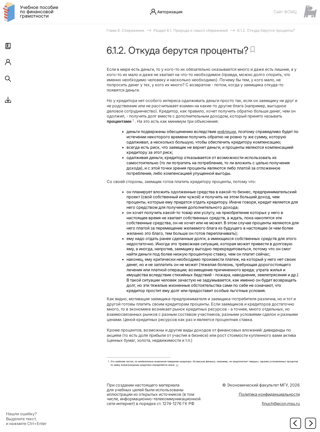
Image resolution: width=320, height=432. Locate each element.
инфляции (226, 131)
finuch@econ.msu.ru (281, 403)
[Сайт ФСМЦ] (295, 11)
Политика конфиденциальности (269, 394)
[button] (8, 46)
